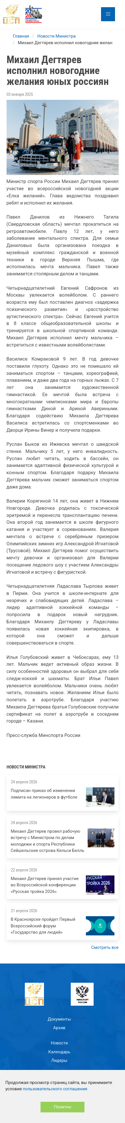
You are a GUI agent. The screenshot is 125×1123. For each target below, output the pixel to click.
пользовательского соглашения (55, 1088)
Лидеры (59, 1060)
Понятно (62, 1107)
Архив (59, 1027)
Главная (21, 36)
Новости (59, 1043)
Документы (59, 1019)
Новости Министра (56, 36)
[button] (108, 14)
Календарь (59, 1051)
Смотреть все (104, 947)
